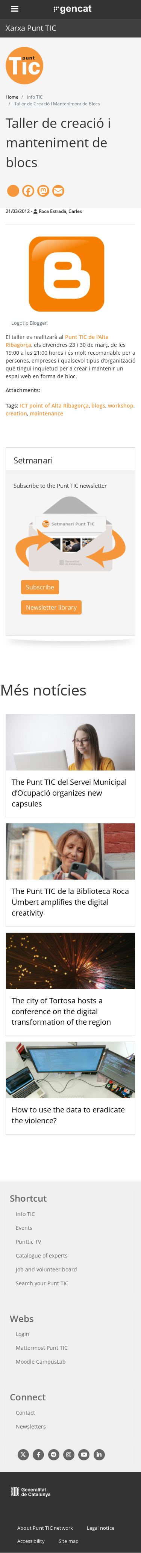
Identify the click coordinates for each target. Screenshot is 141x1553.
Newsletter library (51, 607)
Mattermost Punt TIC (42, 1347)
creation (16, 413)
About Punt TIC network (45, 1528)
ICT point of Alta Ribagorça (54, 405)
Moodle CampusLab (41, 1361)
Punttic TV (28, 1241)
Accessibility (31, 1541)
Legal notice (100, 1528)
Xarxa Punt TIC (31, 28)
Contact (25, 1412)
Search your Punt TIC (42, 1283)
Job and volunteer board (46, 1269)
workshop (120, 405)
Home (12, 97)
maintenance (46, 413)
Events (24, 1227)
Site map (69, 1541)
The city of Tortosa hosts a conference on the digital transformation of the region (61, 1011)
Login (22, 1333)
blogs (98, 405)
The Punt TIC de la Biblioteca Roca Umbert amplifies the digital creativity (70, 902)
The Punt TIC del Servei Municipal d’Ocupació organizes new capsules (69, 793)
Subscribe (40, 587)
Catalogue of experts (42, 1255)
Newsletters (31, 1426)
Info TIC (25, 1213)
